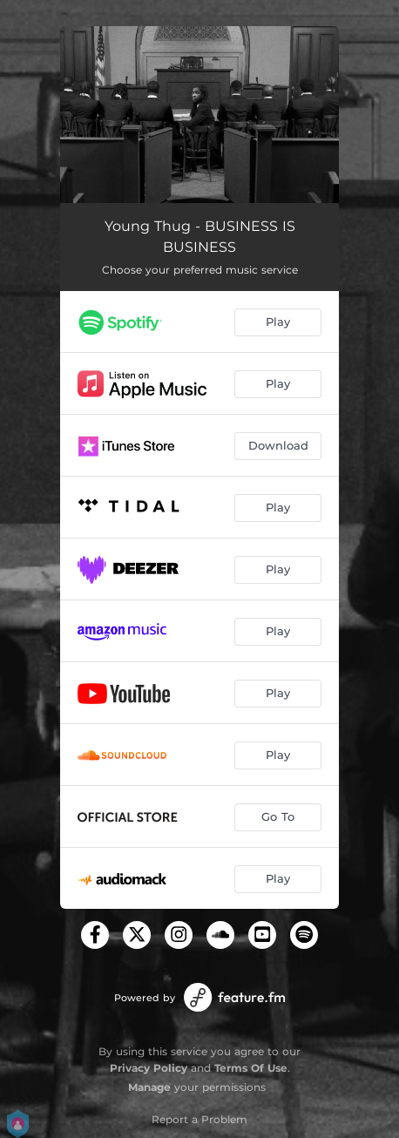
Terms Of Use (250, 1067)
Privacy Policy (148, 1067)
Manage (149, 1087)
